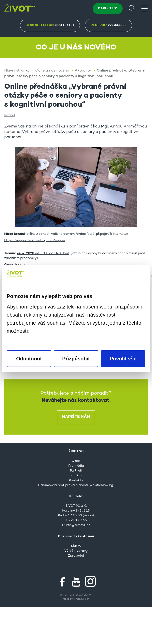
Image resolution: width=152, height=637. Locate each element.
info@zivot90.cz (77, 524)
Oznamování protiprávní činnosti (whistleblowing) (76, 484)
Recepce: (108, 25)
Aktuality (83, 70)
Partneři (76, 470)
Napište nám (76, 416)
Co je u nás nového (52, 70)
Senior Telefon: (50, 25)
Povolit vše (123, 358)
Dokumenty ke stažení (76, 536)
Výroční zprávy (76, 550)
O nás (76, 460)
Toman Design (81, 598)
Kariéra (76, 475)
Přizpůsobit (76, 358)
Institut (9, 115)
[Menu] (144, 8)
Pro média (76, 465)
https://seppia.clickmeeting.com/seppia (34, 240)
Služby (76, 545)
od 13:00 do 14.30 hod (43, 253)
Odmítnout (29, 358)
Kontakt (76, 496)
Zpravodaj (76, 555)
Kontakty (76, 480)
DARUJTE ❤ (107, 8)
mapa (88, 515)
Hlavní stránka (17, 70)
